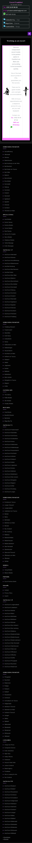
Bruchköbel (8, 181)
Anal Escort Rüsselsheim (11, 792)
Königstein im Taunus (10, 380)
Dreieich (7, 193)
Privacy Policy (8, 593)
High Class (7, 753)
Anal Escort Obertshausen (12, 646)
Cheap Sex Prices (9, 744)
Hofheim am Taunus (10, 356)
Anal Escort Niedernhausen (12, 637)
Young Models (8, 570)
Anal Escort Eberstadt (10, 299)
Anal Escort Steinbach (10, 803)
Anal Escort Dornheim (10, 293)
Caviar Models (8, 228)
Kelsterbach (8, 374)
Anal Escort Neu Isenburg (11, 628)
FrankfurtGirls (8, 26)
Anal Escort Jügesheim (11, 465)
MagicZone (8, 23)
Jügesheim (7, 365)
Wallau (6, 718)
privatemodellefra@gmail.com (17, 10)
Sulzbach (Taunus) (10, 712)
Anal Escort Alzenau (10, 257)
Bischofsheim (8, 178)
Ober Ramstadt (9, 546)
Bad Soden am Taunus (11, 169)
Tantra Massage (9, 243)
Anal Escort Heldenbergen (12, 447)
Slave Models (8, 237)
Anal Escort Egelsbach (11, 302)
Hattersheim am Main (10, 344)
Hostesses (7, 759)
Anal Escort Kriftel (9, 486)
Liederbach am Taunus (11, 511)
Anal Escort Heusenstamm (12, 450)
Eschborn (7, 207)
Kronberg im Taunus (10, 502)
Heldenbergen (8, 347)
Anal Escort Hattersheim (11, 444)
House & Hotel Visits (10, 762)
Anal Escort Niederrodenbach (12, 640)
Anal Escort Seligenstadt (11, 800)
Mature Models (9, 573)
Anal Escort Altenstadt (10, 254)
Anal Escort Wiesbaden (11, 824)
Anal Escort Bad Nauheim (11, 269)
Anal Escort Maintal (10, 610)
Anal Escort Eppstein (10, 304)
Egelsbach (7, 199)
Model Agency (8, 768)
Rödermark (7, 683)
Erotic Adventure (9, 750)
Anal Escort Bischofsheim (11, 281)
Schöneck (7, 697)
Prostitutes (7, 771)
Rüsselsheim (8, 694)
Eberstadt (7, 196)
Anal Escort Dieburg (10, 290)
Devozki (6, 839)
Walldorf (7, 721)
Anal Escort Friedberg (10, 316)
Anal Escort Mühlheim (10, 619)
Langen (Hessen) (9, 505)
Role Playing (8, 231)
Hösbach (7, 359)
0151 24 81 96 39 (11, 7)
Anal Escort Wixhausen (11, 830)
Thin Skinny (8, 394)
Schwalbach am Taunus (11, 700)
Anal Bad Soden (9, 272)
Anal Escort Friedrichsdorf (12, 429)
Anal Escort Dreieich (10, 296)
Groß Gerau (8, 335)
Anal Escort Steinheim (10, 806)
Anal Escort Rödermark (11, 666)
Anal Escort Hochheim (11, 453)
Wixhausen (7, 733)
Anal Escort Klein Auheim (11, 477)
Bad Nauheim (8, 166)
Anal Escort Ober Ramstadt (12, 643)
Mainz (6, 517)
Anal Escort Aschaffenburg (12, 260)
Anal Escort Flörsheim (10, 313)
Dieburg (7, 187)
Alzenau (7, 157)
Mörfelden (7, 520)
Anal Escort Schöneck (10, 794)
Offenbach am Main (10, 555)
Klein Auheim (8, 377)
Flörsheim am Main (10, 210)
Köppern (7, 383)
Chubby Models (9, 403)
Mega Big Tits (8, 421)
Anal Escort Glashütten (11, 432)
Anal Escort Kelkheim (10, 471)
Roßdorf (7, 692)
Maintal (6, 514)
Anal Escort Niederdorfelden (12, 634)
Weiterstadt (8, 724)
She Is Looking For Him (11, 774)
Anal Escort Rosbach (10, 786)
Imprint (6, 596)
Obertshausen (8, 549)
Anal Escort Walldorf (10, 818)
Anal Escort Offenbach (11, 652)
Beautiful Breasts (9, 415)
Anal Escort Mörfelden (11, 616)
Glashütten (7, 333)
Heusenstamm (8, 350)
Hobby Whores (9, 756)
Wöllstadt (7, 736)
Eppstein (7, 201)
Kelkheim (7, 371)
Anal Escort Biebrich (10, 278)
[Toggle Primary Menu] (29, 33)
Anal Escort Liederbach (11, 607)
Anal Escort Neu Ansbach (11, 625)
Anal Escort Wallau (10, 815)
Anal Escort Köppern (10, 483)
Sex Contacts (8, 777)
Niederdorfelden (9, 537)
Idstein (6, 362)
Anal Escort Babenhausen (12, 263)
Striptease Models (9, 240)
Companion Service (10, 747)
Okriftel (6, 561)
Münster (7, 525)
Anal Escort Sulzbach (10, 809)
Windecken (8, 730)
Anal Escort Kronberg (10, 489)
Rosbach (7, 689)
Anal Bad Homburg (10, 266)
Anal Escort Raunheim (10, 663)
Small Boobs (8, 412)
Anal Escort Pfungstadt (11, 660)
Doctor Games (8, 222)
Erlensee (7, 204)
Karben (6, 368)
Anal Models (8, 219)
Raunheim (7, 680)
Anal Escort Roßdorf (10, 789)
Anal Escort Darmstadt (11, 287)
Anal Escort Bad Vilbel (10, 275)
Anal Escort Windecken (11, 827)
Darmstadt (7, 184)
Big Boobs (7, 418)
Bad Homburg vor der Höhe (12, 163)
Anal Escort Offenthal (10, 655)
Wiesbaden (8, 727)
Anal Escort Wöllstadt (10, 833)
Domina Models (9, 225)
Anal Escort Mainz (9, 613)
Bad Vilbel (7, 172)
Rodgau (7, 686)
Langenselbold (8, 508)
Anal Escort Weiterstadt (11, 821)
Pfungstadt (7, 677)
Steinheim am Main (10, 709)
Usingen (7, 715)
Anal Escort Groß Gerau (11, 435)
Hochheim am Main (10, 353)
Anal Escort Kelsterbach (11, 474)
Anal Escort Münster (10, 622)
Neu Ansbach (8, 528)
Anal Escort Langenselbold (12, 604)
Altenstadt (7, 154)
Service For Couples (10, 234)
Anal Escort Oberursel (10, 649)
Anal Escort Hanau (10, 441)
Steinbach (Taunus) (10, 706)
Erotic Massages (9, 246)
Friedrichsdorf (8, 330)
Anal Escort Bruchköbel (11, 284)
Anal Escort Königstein (11, 480)
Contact (7, 590)
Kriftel (6, 386)
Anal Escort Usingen (10, 812)
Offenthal (7, 558)
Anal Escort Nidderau (10, 631)
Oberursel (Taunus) (10, 552)
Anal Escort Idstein (10, 462)
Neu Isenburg (8, 531)
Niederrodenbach (9, 543)
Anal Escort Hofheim (10, 456)
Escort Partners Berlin (10, 581)
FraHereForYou (9, 20)
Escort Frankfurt (16, 2)
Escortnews (7, 837)
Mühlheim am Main (10, 523)
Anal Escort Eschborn (10, 310)
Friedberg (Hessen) (10, 327)
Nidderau (7, 534)
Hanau (6, 341)
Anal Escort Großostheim (11, 438)
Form (16, 134)
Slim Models (8, 400)
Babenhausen (8, 160)
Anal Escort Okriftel (10, 657)
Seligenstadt (8, 703)
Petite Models (8, 397)
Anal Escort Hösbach (10, 459)
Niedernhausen (9, 540)
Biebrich (7, 175)
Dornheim (7, 190)
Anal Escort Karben (10, 468)
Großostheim (8, 338)
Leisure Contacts (9, 765)
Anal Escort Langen (10, 491)
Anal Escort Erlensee (10, 307)
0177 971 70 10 (9, 14)
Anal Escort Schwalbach (11, 797)
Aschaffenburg (9, 151)
